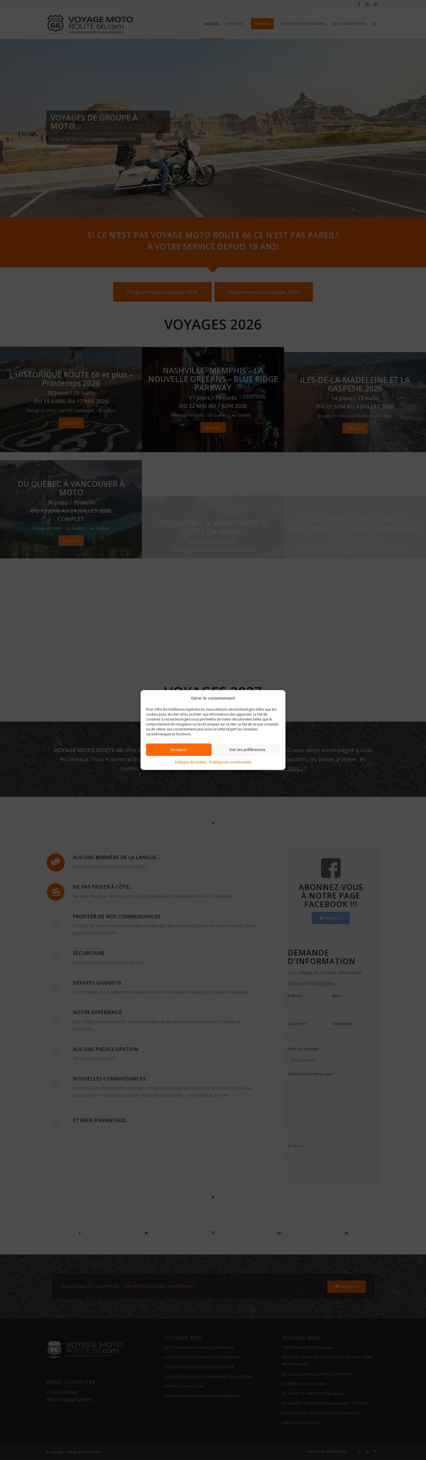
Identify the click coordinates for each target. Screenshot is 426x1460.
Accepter (179, 749)
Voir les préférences (247, 749)
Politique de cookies (191, 762)
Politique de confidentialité (230, 762)
